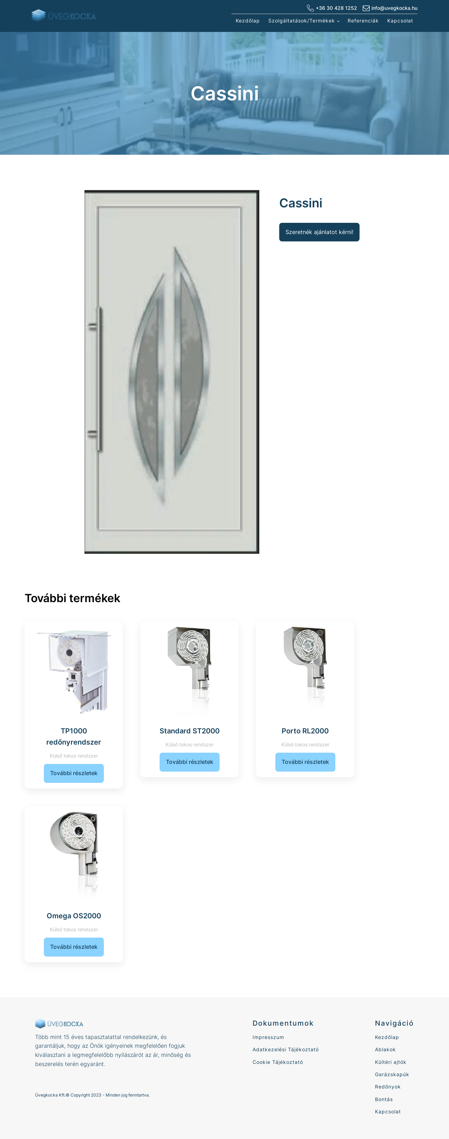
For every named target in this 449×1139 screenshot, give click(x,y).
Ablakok (385, 1049)
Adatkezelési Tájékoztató (286, 1049)
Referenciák (363, 21)
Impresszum (268, 1037)
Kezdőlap (248, 21)
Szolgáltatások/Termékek (301, 21)
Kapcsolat (400, 21)
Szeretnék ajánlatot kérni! (319, 231)
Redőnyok (388, 1086)
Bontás (384, 1099)
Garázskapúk (392, 1074)
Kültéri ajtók (391, 1062)
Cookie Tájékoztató (278, 1062)
